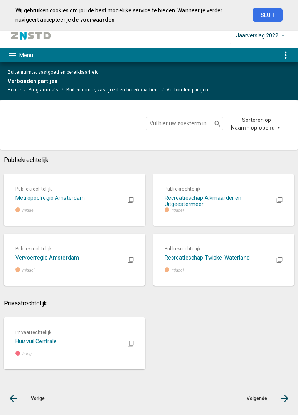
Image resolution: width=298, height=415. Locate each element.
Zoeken (214, 124)
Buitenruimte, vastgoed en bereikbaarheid (112, 90)
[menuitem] (18, 89)
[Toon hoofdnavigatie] (20, 55)
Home (14, 90)
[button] (74, 200)
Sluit (268, 15)
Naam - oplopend (253, 128)
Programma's (44, 90)
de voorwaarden (93, 20)
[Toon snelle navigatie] (285, 55)
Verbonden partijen (187, 90)
